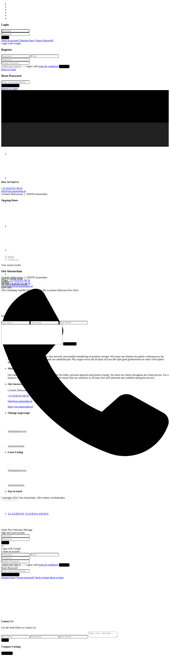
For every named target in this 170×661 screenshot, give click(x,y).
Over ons (12, 15)
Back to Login (8, 69)
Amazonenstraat (16, 449)
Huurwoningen (15, 6)
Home (11, 4)
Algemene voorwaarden (28, 517)
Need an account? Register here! (18, 40)
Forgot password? (25, 581)
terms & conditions (48, 66)
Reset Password (10, 85)
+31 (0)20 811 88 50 (9, 500)
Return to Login (9, 88)
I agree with (42, 66)
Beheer (11, 12)
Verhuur (12, 9)
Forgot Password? (44, 40)
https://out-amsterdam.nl (20, 410)
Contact (12, 18)
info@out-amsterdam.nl (13, 191)
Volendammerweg (17, 435)
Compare (7, 658)
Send (5, 645)
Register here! (8, 581)
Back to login (42, 581)
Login (5, 37)
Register (64, 66)
